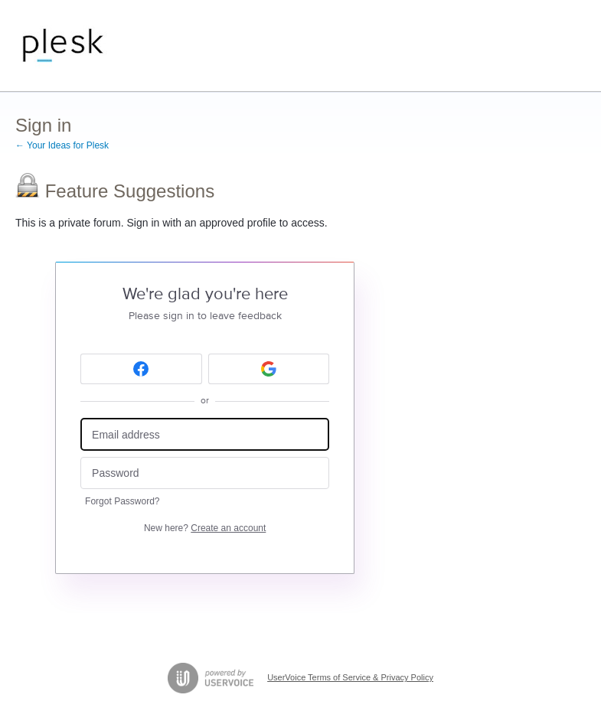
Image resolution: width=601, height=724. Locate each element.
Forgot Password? (122, 501)
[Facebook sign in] (141, 369)
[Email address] (204, 434)
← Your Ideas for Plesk (62, 145)
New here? (205, 528)
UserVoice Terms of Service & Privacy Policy (350, 677)
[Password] (204, 473)
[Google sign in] (269, 369)
